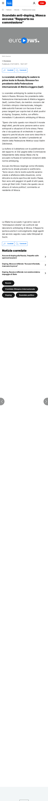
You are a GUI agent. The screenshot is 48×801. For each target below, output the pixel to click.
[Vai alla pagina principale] (9, 3)
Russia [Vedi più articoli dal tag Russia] (8, 283)
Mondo (16, 10)
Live (42, 3)
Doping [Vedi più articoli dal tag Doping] (8, 295)
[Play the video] (24, 40)
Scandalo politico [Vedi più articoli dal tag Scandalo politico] (26, 295)
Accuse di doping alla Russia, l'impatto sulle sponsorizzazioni (20, 256)
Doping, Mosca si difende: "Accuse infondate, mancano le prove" (21, 265)
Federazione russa (28, 10)
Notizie (9, 10)
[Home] (3, 10)
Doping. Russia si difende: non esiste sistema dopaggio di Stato (21, 273)
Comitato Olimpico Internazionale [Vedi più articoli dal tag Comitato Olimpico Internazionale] (20, 289)
